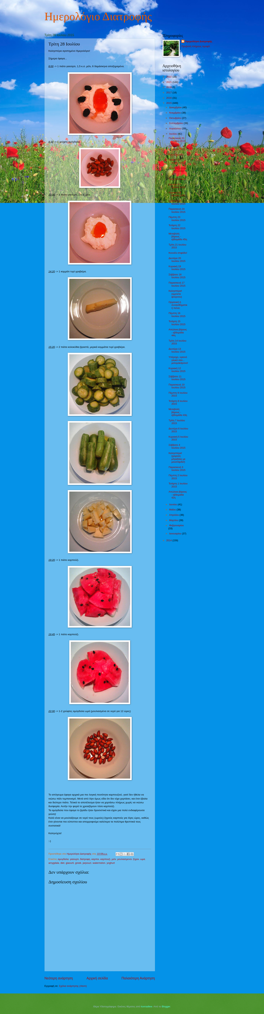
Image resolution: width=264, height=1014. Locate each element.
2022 (169, 76)
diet (62, 862)
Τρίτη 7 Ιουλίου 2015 (177, 422)
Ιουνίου (173, 504)
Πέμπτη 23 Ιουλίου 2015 (177, 218)
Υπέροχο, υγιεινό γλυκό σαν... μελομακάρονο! (178, 360)
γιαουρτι (74, 859)
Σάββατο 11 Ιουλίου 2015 (177, 378)
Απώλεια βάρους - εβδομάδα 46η (178, 171)
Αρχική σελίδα (97, 978)
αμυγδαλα (63, 859)
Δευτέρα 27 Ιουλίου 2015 (177, 186)
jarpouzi (87, 862)
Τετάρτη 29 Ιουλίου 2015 (177, 161)
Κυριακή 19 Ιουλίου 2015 (177, 268)
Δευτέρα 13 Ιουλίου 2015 (177, 350)
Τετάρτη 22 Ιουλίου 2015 (177, 227)
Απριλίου (174, 514)
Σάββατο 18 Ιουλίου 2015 (177, 276)
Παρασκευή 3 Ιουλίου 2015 (177, 468)
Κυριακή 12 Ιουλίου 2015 (177, 370)
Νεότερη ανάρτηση (59, 978)
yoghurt (111, 862)
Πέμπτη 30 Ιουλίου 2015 (177, 148)
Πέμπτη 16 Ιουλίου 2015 (177, 314)
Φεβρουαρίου (176, 525)
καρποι (95, 859)
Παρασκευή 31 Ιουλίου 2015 (177, 139)
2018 (169, 87)
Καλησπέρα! (175, 154)
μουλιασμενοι (124, 859)
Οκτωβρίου (175, 118)
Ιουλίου (173, 133)
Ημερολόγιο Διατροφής (98, 16)
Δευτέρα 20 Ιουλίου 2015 (177, 259)
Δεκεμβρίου (175, 107)
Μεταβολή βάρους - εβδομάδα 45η (178, 236)
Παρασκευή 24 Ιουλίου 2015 (177, 210)
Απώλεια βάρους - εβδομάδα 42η (178, 494)
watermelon (99, 862)
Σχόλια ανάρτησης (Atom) (73, 986)
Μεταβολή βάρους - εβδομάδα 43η (178, 412)
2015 (169, 103)
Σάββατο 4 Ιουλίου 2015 (177, 446)
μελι (114, 859)
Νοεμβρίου (175, 112)
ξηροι (136, 859)
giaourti (70, 862)
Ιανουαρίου (175, 533)
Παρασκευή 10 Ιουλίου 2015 (177, 386)
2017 (169, 92)
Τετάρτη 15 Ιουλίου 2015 (177, 323)
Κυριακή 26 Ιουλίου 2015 (177, 194)
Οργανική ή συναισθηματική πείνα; (178, 305)
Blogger (166, 1006)
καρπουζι (105, 859)
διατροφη (85, 859)
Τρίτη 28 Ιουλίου (177, 179)
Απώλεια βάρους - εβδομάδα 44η (178, 332)
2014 (169, 540)
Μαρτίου (174, 520)
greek (78, 862)
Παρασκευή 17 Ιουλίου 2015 (177, 284)
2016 (169, 97)
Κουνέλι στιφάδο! (178, 252)
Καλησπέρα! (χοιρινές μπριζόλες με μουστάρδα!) (177, 457)
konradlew (146, 1006)
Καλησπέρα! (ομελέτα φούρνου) (175, 293)
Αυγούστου (175, 128)
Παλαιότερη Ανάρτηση (138, 978)
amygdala (54, 862)
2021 (169, 82)
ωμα (142, 859)
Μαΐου (173, 509)
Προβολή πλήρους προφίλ (195, 46)
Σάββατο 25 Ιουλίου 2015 (177, 202)
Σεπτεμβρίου (176, 123)
